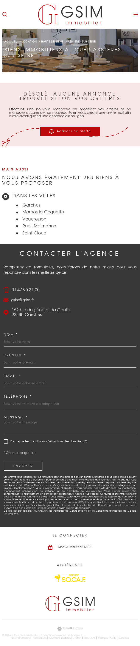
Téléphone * (18, 396)
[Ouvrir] (4, 14)
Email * (12, 376)
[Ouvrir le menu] (135, 14)
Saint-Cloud (34, 233)
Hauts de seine (52, 41)
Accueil (10, 41)
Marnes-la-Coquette (43, 212)
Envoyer (23, 466)
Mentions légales (60, 638)
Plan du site (40, 638)
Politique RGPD (107, 638)
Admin (77, 638)
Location (29, 41)
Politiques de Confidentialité (70, 511)
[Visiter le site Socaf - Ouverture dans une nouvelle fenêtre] (70, 578)
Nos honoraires (20, 638)
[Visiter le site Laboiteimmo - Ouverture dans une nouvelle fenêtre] (70, 629)
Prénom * (15, 355)
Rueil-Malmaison (39, 226)
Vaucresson (34, 219)
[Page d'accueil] (70, 14)
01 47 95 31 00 (26, 290)
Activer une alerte (70, 131)
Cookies (124, 638)
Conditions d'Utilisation (109, 511)
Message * (16, 417)
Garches (31, 205)
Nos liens (89, 638)
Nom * (11, 334)
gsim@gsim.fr (22, 300)
